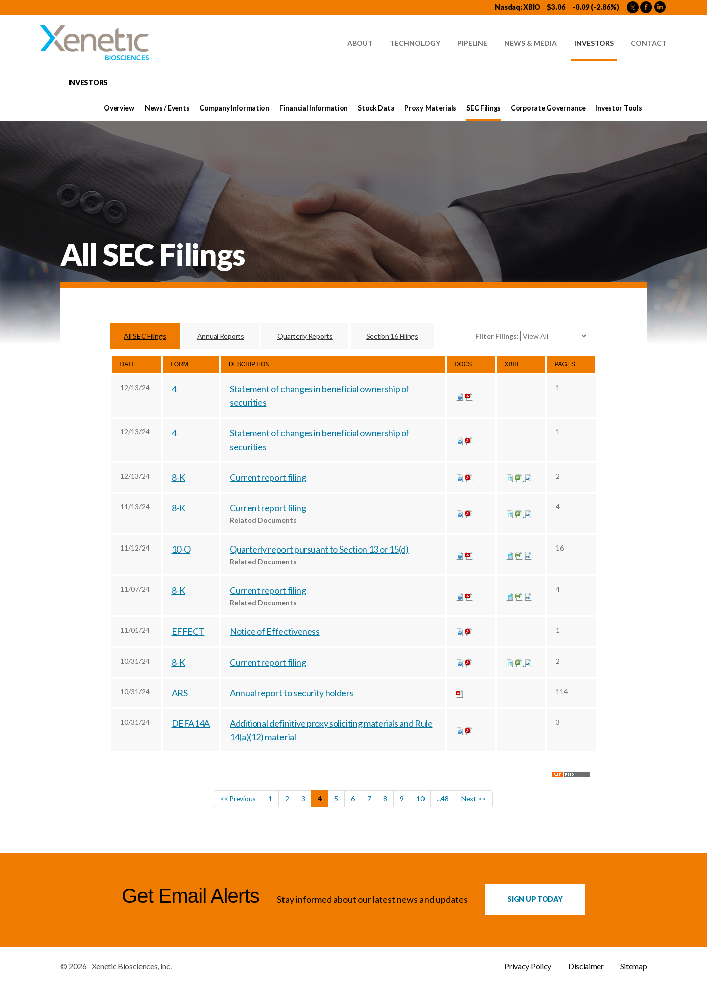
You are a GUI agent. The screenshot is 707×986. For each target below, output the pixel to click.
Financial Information (313, 107)
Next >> (473, 799)
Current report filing (268, 477)
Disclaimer (586, 967)
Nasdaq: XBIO (517, 7)
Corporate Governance (548, 107)
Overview (119, 107)
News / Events (167, 107)
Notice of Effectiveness (275, 631)
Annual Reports (220, 336)
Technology (415, 43)
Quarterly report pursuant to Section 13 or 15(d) (319, 549)
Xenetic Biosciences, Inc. (132, 967)
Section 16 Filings (392, 336)
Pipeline (472, 43)
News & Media (530, 43)
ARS (180, 693)
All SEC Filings (145, 336)
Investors (594, 43)
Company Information (234, 107)
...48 (443, 799)
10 (420, 799)
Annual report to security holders (291, 693)
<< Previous (238, 799)
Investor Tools (618, 107)
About (360, 43)
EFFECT (188, 631)
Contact (649, 43)
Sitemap (633, 967)
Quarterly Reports (305, 336)
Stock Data (376, 107)
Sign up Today (534, 899)
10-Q (181, 549)
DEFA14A (191, 723)
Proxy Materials (430, 107)
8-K (178, 477)
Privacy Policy (527, 967)
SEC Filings (483, 107)
